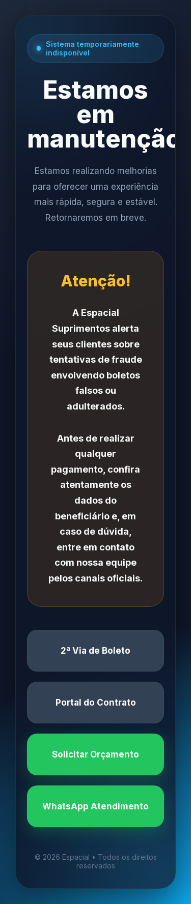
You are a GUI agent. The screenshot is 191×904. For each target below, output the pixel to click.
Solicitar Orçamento (95, 754)
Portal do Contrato (96, 702)
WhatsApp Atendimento (95, 806)
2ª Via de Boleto (95, 651)
